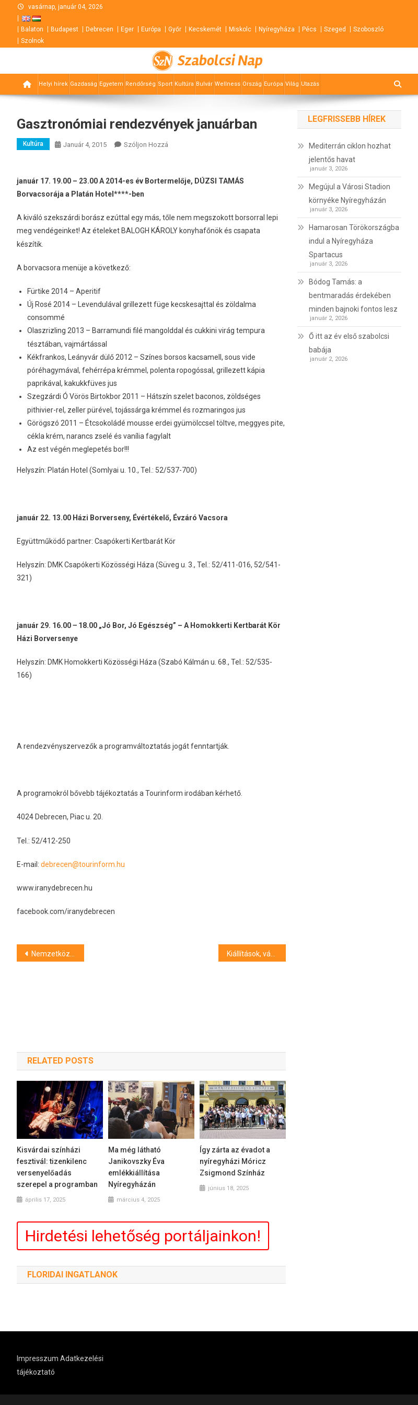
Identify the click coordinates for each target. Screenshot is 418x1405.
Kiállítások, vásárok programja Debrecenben (256, 954)
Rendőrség (140, 84)
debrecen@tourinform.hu (83, 864)
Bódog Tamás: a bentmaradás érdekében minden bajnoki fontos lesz (353, 295)
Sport (165, 84)
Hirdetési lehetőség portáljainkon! (143, 1236)
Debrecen (99, 29)
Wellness (227, 84)
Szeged (335, 29)
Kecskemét (205, 29)
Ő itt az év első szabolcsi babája (349, 343)
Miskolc (240, 29)
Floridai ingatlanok (72, 1275)
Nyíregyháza (277, 29)
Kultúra (184, 84)
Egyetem (111, 84)
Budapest (64, 29)
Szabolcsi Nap (220, 61)
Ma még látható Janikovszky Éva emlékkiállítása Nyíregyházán (136, 1167)
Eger (127, 29)
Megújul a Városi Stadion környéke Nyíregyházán (349, 193)
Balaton (32, 29)
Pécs (309, 29)
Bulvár (204, 84)
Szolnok (32, 40)
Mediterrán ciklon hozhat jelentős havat (350, 153)
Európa (151, 29)
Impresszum (38, 1358)
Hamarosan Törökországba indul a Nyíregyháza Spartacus (354, 241)
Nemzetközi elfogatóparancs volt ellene (57, 954)
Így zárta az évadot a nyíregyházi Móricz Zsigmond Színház (235, 1161)
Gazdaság (83, 84)
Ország (252, 84)
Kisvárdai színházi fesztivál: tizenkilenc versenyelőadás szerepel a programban (57, 1167)
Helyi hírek (53, 84)
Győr (174, 29)
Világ (292, 84)
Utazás (310, 84)
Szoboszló (368, 29)
